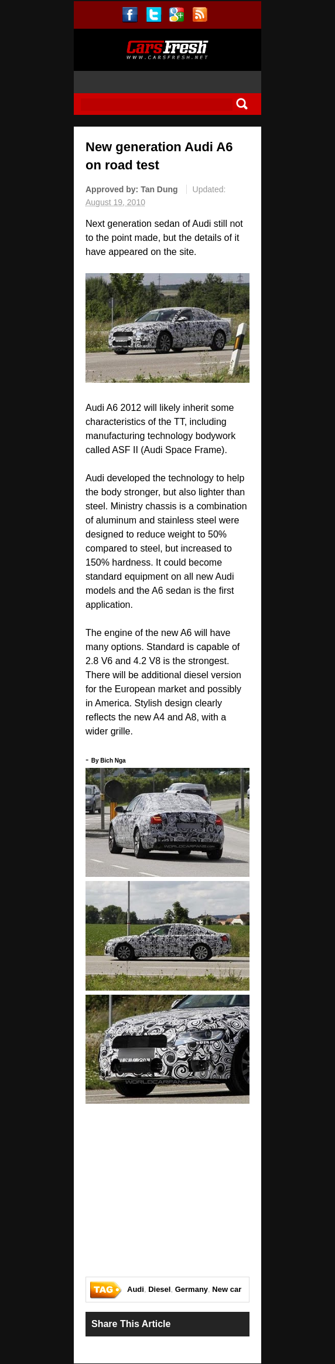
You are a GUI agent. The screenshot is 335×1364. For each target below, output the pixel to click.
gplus (176, 15)
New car (226, 1289)
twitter (154, 15)
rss (200, 15)
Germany (191, 1289)
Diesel (159, 1289)
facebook (130, 15)
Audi (135, 1289)
